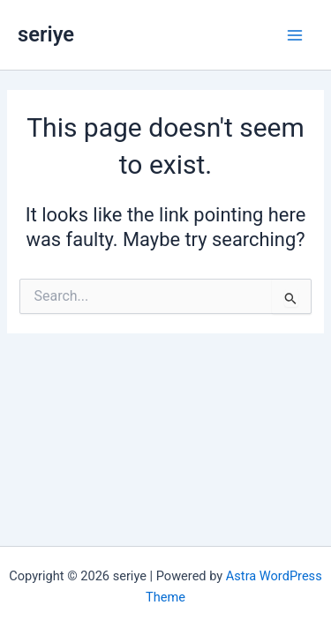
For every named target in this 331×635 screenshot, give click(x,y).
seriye (46, 34)
